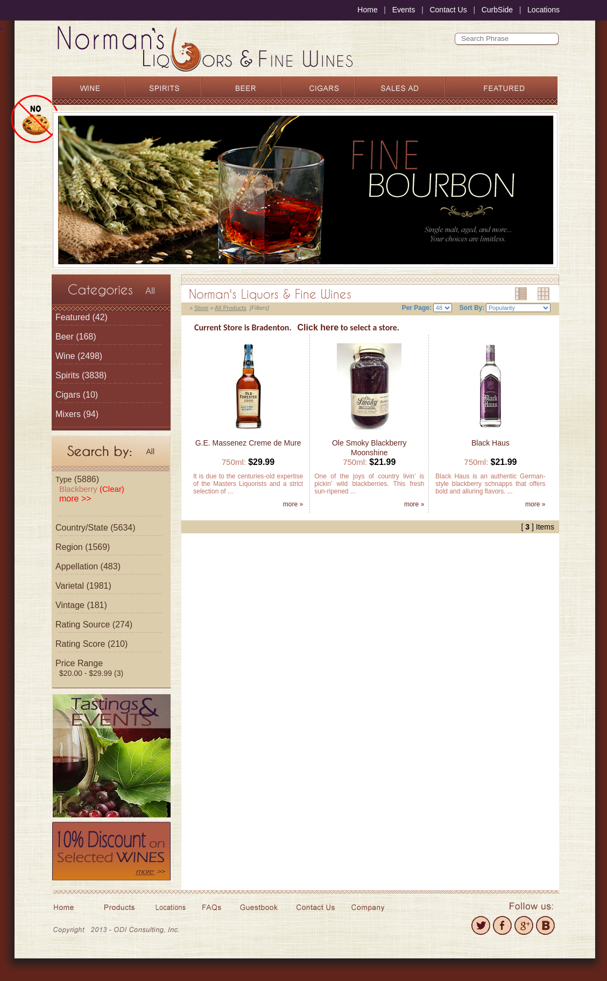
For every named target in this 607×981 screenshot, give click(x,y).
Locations (543, 9)
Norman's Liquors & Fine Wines (270, 294)
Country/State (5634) (95, 527)
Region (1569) (82, 547)
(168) (75, 336)
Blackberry (91, 488)
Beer (64, 336)
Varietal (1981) (83, 585)
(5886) (77, 479)
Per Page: (417, 308)
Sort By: (472, 308)
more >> (75, 498)
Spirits (67, 375)
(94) (76, 414)
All (150, 290)
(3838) (81, 375)
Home (367, 9)
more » (293, 504)
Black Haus (490, 443)
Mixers (68, 414)
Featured (72, 317)
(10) (76, 394)
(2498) (78, 356)
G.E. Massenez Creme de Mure (248, 443)
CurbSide (497, 9)
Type (63, 479)
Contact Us (448, 9)
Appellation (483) (88, 566)
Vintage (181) (81, 605)
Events (403, 9)
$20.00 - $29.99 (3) (91, 673)
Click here (318, 327)
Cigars (67, 394)
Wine (65, 356)
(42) (81, 317)
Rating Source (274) (93, 624)
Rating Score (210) (91, 643)
